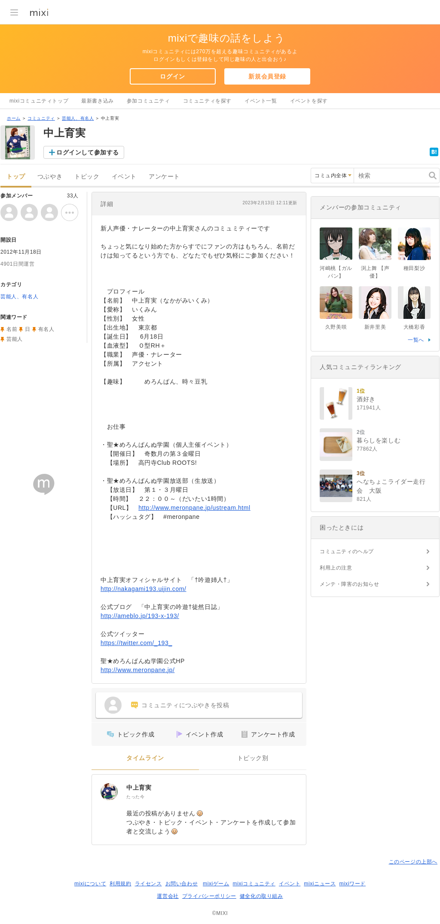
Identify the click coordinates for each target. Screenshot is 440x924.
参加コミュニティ (148, 101)
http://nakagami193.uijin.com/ (143, 588)
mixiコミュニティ (254, 884)
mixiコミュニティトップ (38, 101)
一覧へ (416, 340)
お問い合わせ (181, 884)
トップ (15, 176)
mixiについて (90, 884)
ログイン (172, 76)
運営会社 (167, 896)
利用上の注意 (336, 568)
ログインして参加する (87, 152)
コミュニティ (41, 118)
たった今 (135, 796)
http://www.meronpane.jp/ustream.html (194, 507)
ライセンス (148, 884)
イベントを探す (309, 101)
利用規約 (120, 884)
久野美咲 (336, 327)
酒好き (366, 399)
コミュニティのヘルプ (347, 551)
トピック (86, 176)
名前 (11, 329)
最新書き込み (97, 101)
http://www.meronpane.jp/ (137, 669)
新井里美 (375, 327)
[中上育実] (109, 791)
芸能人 (14, 339)
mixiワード (352, 884)
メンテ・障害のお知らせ (349, 584)
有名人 (46, 329)
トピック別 (253, 758)
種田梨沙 (414, 268)
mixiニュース (320, 884)
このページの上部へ (413, 862)
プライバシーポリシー (209, 896)
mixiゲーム (216, 884)
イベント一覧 (260, 101)
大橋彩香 (414, 327)
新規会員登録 (267, 76)
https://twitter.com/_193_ (136, 642)
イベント (124, 176)
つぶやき (49, 176)
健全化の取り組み (261, 896)
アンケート (164, 176)
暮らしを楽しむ (378, 440)
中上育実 (138, 787)
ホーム (14, 118)
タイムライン (145, 758)
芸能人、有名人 (78, 118)
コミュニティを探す (207, 101)
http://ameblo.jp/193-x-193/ (140, 615)
